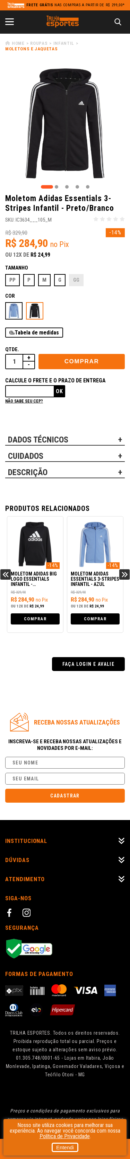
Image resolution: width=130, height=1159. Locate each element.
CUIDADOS (25, 456)
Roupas (38, 43)
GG (76, 280)
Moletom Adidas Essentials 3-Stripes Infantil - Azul (95, 579)
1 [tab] (47, 187)
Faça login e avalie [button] (88, 664)
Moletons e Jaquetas (31, 48)
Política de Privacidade (65, 1136)
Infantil (63, 43)
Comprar (81, 361)
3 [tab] (67, 187)
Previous (5, 574)
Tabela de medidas (37, 332)
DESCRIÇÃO (27, 472)
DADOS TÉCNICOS (38, 440)
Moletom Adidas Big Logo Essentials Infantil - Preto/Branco (34, 579)
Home (18, 43)
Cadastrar (65, 795)
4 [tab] (77, 187)
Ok (59, 391)
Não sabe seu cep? (24, 401)
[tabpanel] (65, 123)
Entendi (65, 1147)
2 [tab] (56, 187)
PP (12, 280)
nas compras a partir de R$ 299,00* (75, 5)
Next (124, 574)
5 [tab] (87, 187)
